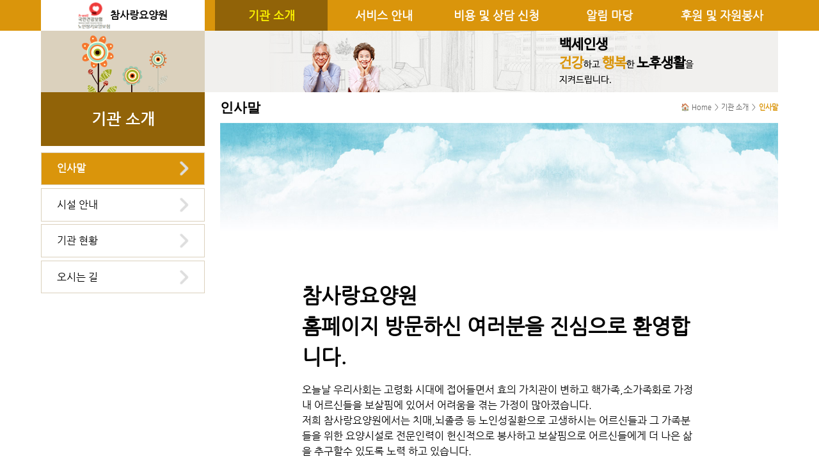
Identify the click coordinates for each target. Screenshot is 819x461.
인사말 (71, 168)
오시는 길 (77, 277)
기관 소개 (271, 15)
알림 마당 (609, 15)
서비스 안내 (384, 15)
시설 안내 (77, 204)
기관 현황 (77, 240)
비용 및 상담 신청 (496, 15)
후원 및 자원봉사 (722, 15)
